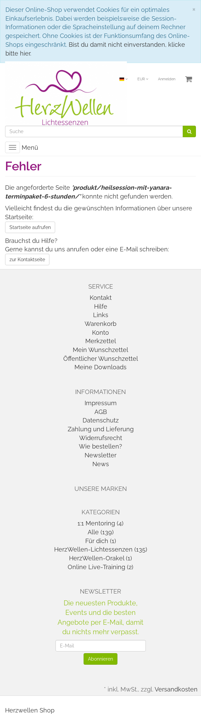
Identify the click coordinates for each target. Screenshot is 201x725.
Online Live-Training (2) (100, 567)
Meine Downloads (100, 367)
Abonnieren (100, 659)
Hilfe (100, 306)
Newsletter (100, 455)
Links (100, 314)
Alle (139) (101, 532)
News (100, 464)
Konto (100, 332)
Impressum (101, 403)
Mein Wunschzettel (100, 349)
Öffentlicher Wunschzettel (100, 358)
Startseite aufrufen (30, 227)
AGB (100, 411)
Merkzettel (100, 341)
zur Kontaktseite (27, 259)
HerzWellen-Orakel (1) (100, 558)
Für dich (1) (100, 540)
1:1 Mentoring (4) (100, 523)
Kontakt (101, 297)
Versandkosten (176, 689)
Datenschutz (101, 420)
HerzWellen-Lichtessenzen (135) (100, 549)
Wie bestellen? (100, 446)
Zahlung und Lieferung (101, 429)
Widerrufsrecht (100, 437)
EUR (142, 79)
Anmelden (166, 79)
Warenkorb (100, 323)
